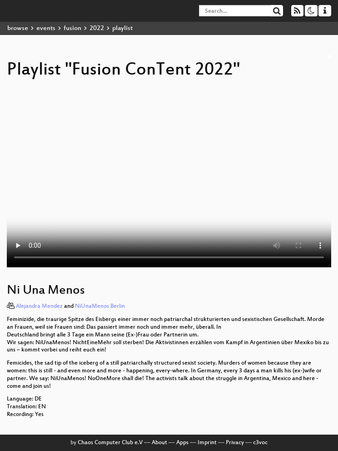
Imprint (207, 443)
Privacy (235, 443)
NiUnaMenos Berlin (100, 306)
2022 (96, 28)
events (45, 28)
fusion (72, 28)
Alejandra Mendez (39, 306)
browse (17, 28)
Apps (182, 443)
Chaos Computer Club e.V (110, 443)
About (159, 443)
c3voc (260, 443)
